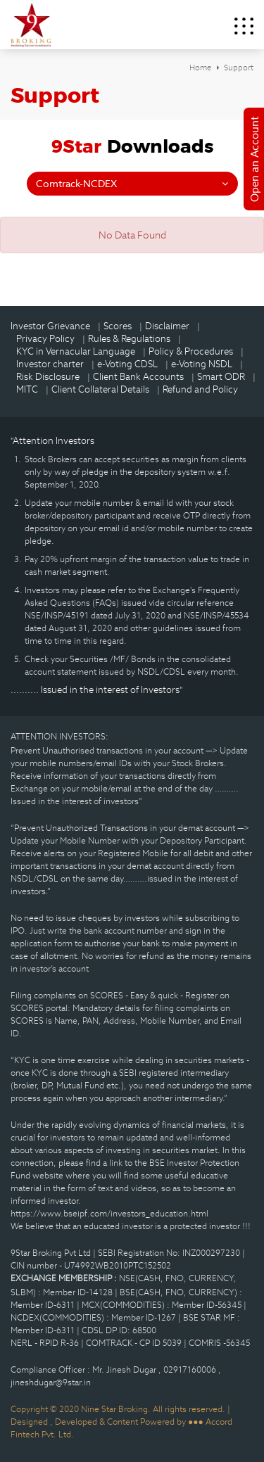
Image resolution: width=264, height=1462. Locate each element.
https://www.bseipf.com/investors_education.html (109, 1213)
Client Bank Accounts (138, 377)
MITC (27, 389)
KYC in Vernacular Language (75, 351)
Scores (117, 326)
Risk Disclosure (48, 377)
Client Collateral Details (100, 389)
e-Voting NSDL (201, 364)
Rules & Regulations (129, 339)
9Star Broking (31, 24)
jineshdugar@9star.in (51, 1382)
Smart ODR (221, 377)
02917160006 (190, 1369)
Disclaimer (167, 326)
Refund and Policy (200, 389)
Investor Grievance (50, 326)
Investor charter (50, 364)
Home (200, 67)
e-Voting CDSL (127, 364)
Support (238, 67)
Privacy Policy (45, 339)
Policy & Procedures (191, 351)
